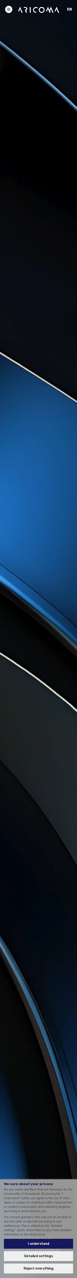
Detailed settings (38, 1256)
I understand (38, 1244)
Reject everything (39, 1268)
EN (69, 9)
